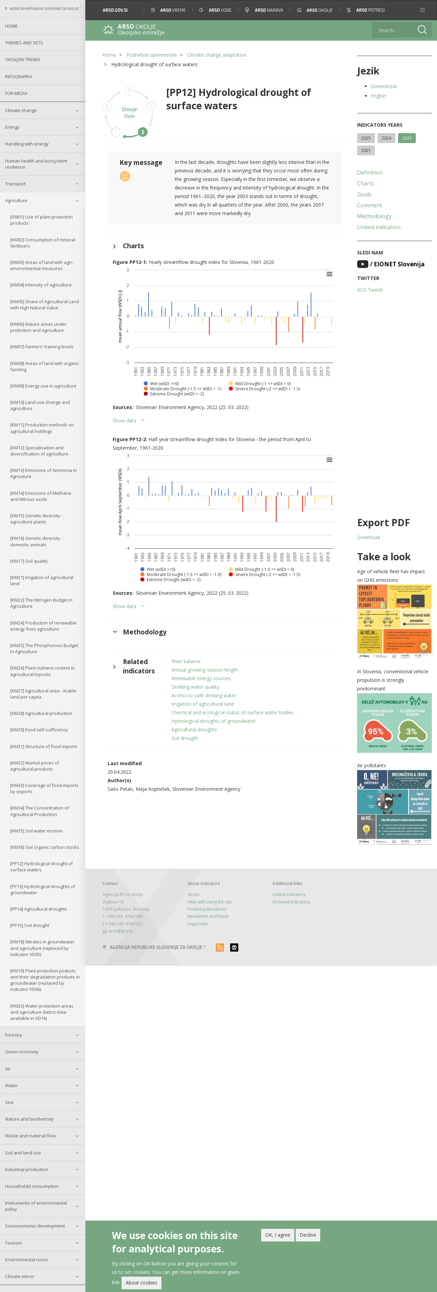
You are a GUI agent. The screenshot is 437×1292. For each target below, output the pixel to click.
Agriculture (16, 200)
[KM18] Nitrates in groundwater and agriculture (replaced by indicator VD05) (42, 948)
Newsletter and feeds (208, 916)
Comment (369, 205)
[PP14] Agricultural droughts (38, 909)
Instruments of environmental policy (36, 1206)
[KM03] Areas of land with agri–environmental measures (42, 265)
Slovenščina (384, 86)
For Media (16, 93)
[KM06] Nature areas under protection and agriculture (38, 327)
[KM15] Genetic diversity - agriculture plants (36, 518)
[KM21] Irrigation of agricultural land (41, 580)
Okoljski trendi (22, 59)
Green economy (22, 1052)
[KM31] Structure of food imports (43, 746)
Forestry (13, 1035)
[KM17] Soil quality (29, 561)
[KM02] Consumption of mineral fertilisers (42, 243)
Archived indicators (291, 902)
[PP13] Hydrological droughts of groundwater (42, 889)
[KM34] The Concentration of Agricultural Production (39, 811)
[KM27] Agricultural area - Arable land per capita (43, 694)
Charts (365, 183)
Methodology (374, 216)
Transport (15, 184)
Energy (12, 127)
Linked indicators (379, 227)
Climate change (21, 110)
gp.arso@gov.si (117, 931)
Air (8, 1069)
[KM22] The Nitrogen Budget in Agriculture (41, 603)
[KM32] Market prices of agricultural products (34, 766)
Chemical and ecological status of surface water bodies (232, 712)
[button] (422, 10)
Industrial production (26, 1169)
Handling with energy (27, 144)
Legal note (197, 924)
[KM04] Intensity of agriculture (41, 285)
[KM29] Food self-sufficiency (39, 730)
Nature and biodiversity (29, 1119)
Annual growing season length (204, 669)
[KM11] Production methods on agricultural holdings (42, 428)
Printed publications (206, 909)
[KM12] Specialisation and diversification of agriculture (39, 451)
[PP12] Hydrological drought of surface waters (41, 866)
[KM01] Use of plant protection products (41, 220)
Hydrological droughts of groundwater (213, 721)
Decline (308, 1236)
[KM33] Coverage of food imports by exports (44, 788)
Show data (124, 420)
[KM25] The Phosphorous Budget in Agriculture (44, 648)
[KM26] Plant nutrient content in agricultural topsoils (42, 671)
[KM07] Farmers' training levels (41, 346)
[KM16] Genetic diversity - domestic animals (36, 541)
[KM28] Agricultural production (41, 713)
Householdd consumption (32, 1186)
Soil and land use (23, 1153)
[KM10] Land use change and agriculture (40, 405)
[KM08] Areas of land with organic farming (44, 366)
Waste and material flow (30, 1136)
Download (368, 537)
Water (11, 1085)
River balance (186, 661)
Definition (369, 172)
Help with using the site (209, 902)
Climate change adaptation (216, 55)
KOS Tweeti (370, 289)
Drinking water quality (195, 687)
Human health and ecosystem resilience (36, 164)
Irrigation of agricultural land (202, 704)
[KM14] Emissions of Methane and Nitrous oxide (40, 496)
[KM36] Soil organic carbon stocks (44, 847)
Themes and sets (24, 43)
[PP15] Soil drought (29, 925)
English (378, 96)
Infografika (18, 76)
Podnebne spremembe (151, 55)
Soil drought (184, 738)
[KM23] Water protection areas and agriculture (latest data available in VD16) (41, 1012)
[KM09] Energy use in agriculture (43, 386)
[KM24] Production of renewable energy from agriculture (43, 626)
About (193, 894)
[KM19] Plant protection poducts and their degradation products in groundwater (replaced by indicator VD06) (45, 980)
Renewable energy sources (201, 678)
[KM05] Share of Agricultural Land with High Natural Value (44, 304)
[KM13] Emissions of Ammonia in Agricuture (43, 473)
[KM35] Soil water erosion (36, 831)
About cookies (141, 1283)
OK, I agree (277, 1236)
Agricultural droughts (194, 729)
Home (11, 26)
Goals (364, 194)
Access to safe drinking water (203, 695)
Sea (9, 1102)
